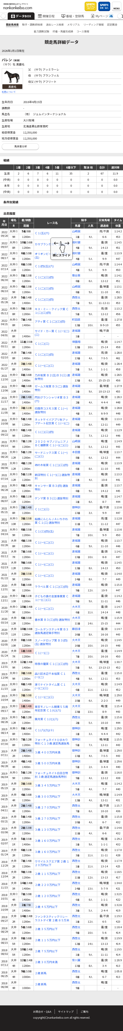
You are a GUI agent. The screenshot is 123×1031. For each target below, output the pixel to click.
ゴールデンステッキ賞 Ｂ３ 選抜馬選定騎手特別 (52, 631)
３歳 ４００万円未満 (47, 752)
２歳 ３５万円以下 (46, 929)
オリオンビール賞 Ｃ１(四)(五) (51, 255)
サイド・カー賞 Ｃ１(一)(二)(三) (52, 333)
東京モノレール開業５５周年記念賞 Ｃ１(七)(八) (51, 708)
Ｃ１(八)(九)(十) (44, 730)
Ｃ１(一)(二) (42, 653)
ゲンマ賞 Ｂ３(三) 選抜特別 (51, 498)
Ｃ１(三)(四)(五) (44, 531)
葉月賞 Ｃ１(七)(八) (46, 719)
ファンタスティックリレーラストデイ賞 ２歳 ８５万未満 (52, 918)
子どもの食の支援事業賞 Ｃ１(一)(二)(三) (52, 598)
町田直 (76, 319)
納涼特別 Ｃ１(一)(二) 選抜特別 (52, 476)
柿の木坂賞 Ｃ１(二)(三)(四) (51, 465)
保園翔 (76, 342)
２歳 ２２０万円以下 (47, 885)
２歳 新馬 (40, 973)
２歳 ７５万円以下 (46, 951)
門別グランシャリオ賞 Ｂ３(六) (52, 399)
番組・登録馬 (72, 16)
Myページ (102, 16)
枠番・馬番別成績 (63, 31)
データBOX (21, 16)
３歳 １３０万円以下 (47, 830)
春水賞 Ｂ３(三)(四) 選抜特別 (52, 620)
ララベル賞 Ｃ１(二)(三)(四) (51, 587)
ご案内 (84, 1011)
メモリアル (73, 24)
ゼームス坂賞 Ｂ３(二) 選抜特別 (51, 388)
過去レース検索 (55, 24)
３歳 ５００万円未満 (47, 763)
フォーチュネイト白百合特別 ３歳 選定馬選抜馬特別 (51, 775)
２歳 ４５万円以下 (46, 907)
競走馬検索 (12, 24)
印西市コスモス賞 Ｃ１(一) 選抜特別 (51, 410)
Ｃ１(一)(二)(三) (44, 366)
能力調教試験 (41, 31)
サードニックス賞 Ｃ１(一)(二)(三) (51, 454)
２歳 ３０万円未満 (46, 962)
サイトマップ (66, 1011)
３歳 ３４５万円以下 (47, 785)
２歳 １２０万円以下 (47, 896)
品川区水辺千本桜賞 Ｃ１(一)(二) (50, 675)
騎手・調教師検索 (32, 24)
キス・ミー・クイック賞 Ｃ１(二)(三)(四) (52, 311)
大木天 (76, 607)
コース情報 (83, 31)
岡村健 (76, 242)
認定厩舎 (112, 24)
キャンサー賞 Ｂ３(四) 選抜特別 (51, 487)
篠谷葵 (76, 275)
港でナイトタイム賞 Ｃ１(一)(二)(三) (50, 686)
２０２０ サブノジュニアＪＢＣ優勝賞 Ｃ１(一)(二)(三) (51, 443)
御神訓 (76, 507)
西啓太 (76, 297)
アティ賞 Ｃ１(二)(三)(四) (50, 321)
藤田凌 (76, 629)
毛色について (9, 91)
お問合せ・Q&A (42, 1011)
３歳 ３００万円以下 (47, 796)
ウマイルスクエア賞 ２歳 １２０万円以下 (52, 863)
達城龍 (76, 331)
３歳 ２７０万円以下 (47, 807)
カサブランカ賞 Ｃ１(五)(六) (52, 244)
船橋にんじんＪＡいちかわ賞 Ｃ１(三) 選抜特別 (51, 521)
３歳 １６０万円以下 (47, 841)
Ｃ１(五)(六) (42, 233)
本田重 (76, 452)
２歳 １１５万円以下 (47, 874)
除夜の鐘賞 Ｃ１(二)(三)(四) (51, 664)
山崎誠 (76, 231)
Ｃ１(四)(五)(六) (44, 266)
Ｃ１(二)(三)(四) (44, 277)
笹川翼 (76, 960)
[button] (3, 16)
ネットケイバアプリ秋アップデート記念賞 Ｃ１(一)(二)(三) (52, 421)
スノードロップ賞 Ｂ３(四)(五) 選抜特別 (51, 642)
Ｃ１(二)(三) (42, 344)
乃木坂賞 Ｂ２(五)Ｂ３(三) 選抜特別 (52, 377)
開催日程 (46, 16)
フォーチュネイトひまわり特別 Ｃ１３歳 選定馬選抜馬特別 (52, 741)
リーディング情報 (93, 24)
